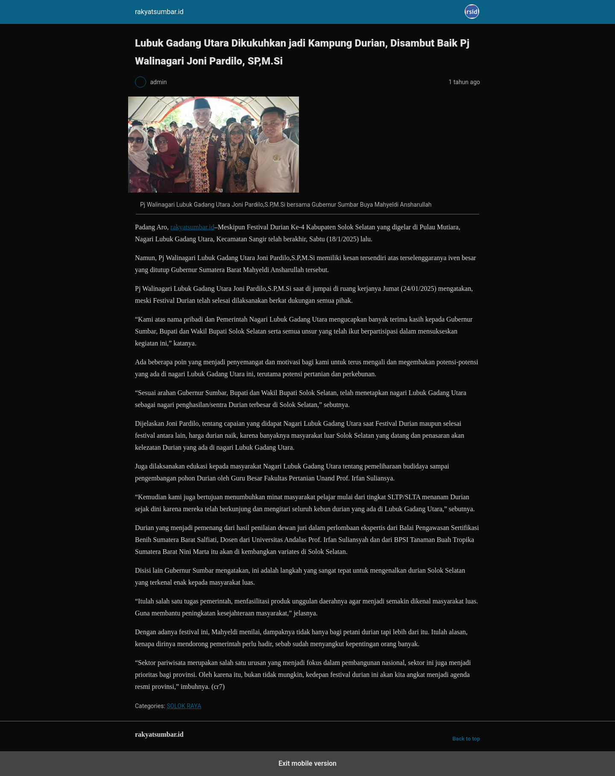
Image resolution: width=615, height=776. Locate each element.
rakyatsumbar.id (192, 227)
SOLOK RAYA (184, 706)
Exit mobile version (307, 763)
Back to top (466, 738)
